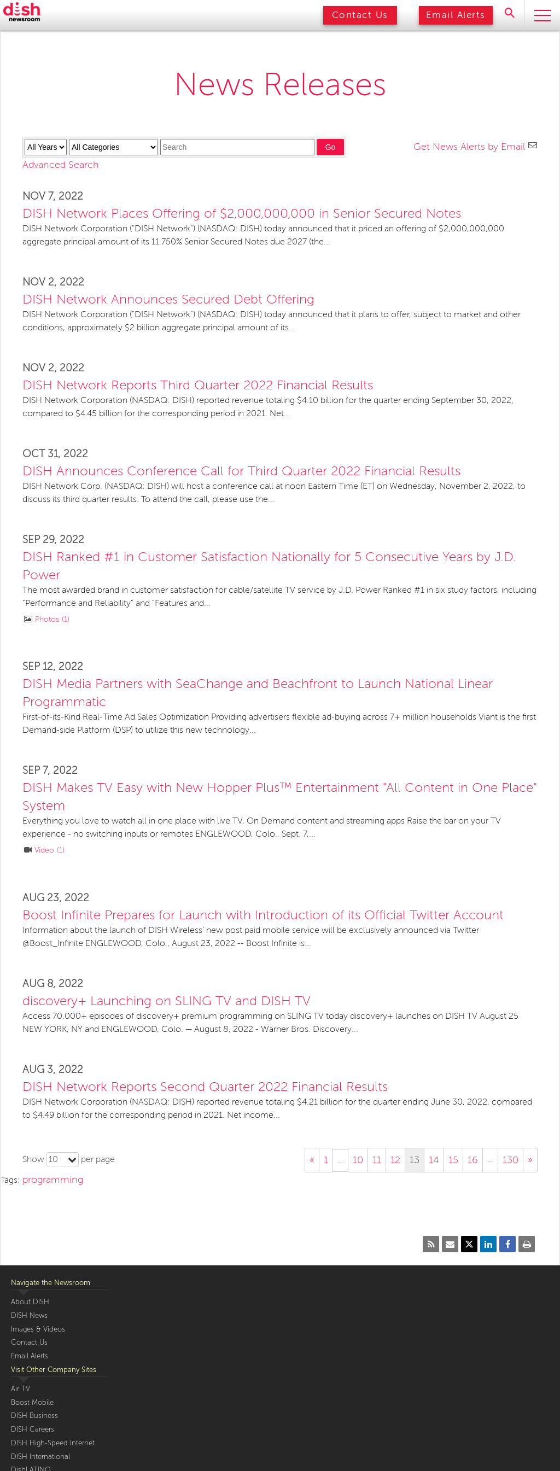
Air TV (20, 1389)
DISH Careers (32, 1429)
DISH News (29, 1316)
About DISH (30, 1302)
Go (330, 147)
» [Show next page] (530, 1159)
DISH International (40, 1457)
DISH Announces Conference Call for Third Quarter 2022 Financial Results (241, 471)
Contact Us (360, 15)
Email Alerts (456, 15)
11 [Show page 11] (376, 1159)
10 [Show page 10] (358, 1159)
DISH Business (34, 1416)
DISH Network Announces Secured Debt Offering (168, 299)
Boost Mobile (32, 1402)
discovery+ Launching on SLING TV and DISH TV (166, 1001)
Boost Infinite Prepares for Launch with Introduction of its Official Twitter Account (263, 915)
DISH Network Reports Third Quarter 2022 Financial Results (197, 385)
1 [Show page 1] (326, 1159)
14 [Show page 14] (434, 1159)
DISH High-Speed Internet (53, 1443)
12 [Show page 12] (395, 1159)
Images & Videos (38, 1329)
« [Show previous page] (312, 1159)
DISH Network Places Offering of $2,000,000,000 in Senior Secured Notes (241, 213)
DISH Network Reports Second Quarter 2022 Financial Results (205, 1086)
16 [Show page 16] (473, 1159)
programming (52, 1179)
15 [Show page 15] (453, 1159)
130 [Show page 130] (510, 1159)
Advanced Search (60, 164)
